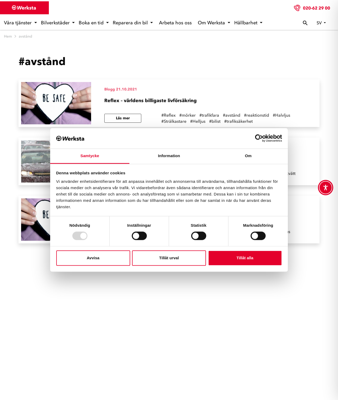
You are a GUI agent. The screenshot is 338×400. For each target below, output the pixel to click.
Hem (8, 36)
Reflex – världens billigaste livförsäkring (150, 100)
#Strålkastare (173, 121)
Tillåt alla (245, 258)
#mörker (187, 115)
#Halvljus (281, 115)
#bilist (214, 121)
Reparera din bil (131, 23)
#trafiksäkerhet (238, 121)
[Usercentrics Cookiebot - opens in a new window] (259, 138)
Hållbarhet (246, 23)
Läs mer (123, 118)
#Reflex (168, 115)
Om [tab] (248, 155)
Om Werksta (212, 23)
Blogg (109, 89)
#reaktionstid (256, 115)
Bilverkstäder (56, 23)
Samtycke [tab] (90, 155)
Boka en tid (92, 23)
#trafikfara (209, 115)
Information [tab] (169, 155)
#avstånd (231, 115)
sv (320, 22)
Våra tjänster (18, 23)
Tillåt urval (169, 258)
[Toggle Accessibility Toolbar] (325, 187)
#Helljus (197, 121)
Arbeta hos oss (175, 23)
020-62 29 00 (316, 8)
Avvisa (93, 258)
